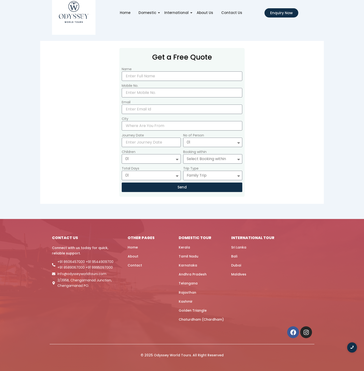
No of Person (193, 135)
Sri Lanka (238, 247)
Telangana (188, 283)
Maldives (238, 274)
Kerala (184, 247)
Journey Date (133, 135)
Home (125, 12)
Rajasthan (187, 292)
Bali (234, 256)
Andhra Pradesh (193, 274)
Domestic (148, 12)
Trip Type (191, 168)
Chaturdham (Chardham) (201, 319)
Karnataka (188, 265)
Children (128, 151)
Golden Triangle (193, 310)
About (133, 256)
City (125, 118)
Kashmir (186, 301)
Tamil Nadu (188, 256)
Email (126, 102)
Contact (135, 265)
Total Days (130, 168)
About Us (205, 12)
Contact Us (231, 12)
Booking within (195, 151)
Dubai (236, 265)
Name (127, 69)
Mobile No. (130, 85)
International (177, 12)
